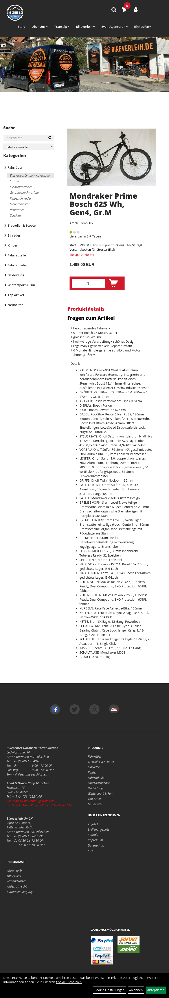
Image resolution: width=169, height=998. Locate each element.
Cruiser (14, 181)
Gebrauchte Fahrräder (25, 193)
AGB (91, 850)
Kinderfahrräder (20, 198)
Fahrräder (15, 167)
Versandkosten (17, 881)
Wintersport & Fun (21, 285)
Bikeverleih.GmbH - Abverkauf (29, 175)
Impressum (95, 840)
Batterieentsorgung (20, 892)
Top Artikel (16, 295)
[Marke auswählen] (28, 147)
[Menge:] (88, 283)
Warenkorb (14, 870)
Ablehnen (136, 990)
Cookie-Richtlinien (69, 982)
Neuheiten (15, 305)
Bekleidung (16, 275)
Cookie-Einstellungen (109, 990)
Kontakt (93, 835)
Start (21, 26)
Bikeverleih (85, 26)
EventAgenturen (114, 26)
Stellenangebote (99, 829)
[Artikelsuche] (114, 10)
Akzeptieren (155, 990)
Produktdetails (86, 308)
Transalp (61, 26)
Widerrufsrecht (17, 886)
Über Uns (39, 26)
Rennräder (17, 210)
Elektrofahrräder (21, 187)
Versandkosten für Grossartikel (92, 249)
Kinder (13, 245)
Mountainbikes (19, 204)
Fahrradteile (17, 255)
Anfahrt (93, 824)
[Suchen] (50, 138)
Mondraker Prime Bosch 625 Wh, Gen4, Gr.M (103, 204)
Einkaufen (142, 26)
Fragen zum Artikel (91, 317)
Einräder (14, 235)
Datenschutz (96, 845)
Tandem (15, 215)
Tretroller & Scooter (22, 225)
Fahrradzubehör (20, 265)
